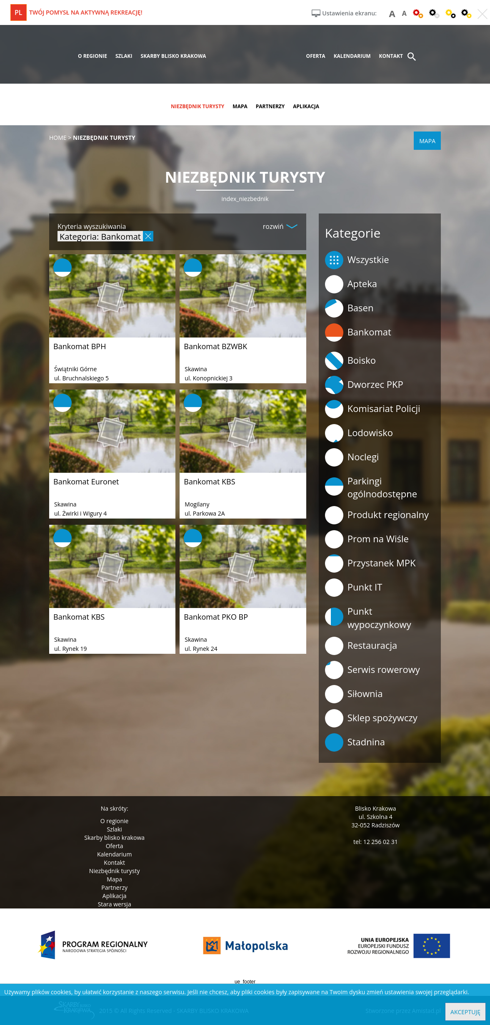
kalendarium (352, 56)
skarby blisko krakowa (173, 56)
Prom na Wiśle (367, 539)
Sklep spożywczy (371, 718)
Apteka (351, 284)
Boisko (350, 361)
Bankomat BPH (79, 346)
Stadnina (355, 742)
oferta (315, 56)
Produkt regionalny (377, 515)
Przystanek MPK (370, 563)
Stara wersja (114, 904)
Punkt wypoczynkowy (368, 617)
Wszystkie (357, 260)
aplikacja (306, 106)
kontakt (391, 56)
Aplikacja (114, 896)
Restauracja (361, 646)
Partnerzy (114, 887)
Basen (349, 308)
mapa (239, 106)
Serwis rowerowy (372, 670)
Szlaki (114, 829)
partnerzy (270, 106)
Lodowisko (359, 433)
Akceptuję (465, 1012)
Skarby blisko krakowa (114, 837)
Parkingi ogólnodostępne (371, 487)
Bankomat (358, 332)
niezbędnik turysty (197, 106)
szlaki (123, 56)
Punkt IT (353, 587)
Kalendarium (114, 854)
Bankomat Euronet (86, 481)
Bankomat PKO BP (216, 617)
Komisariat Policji (372, 409)
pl (18, 12)
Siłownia (354, 694)
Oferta (114, 846)
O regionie (114, 821)
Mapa (114, 879)
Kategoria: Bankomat (100, 236)
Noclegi (352, 457)
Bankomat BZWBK (215, 346)
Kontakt (114, 862)
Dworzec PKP (364, 385)
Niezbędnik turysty (114, 871)
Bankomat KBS (209, 481)
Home (58, 137)
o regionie (92, 56)
